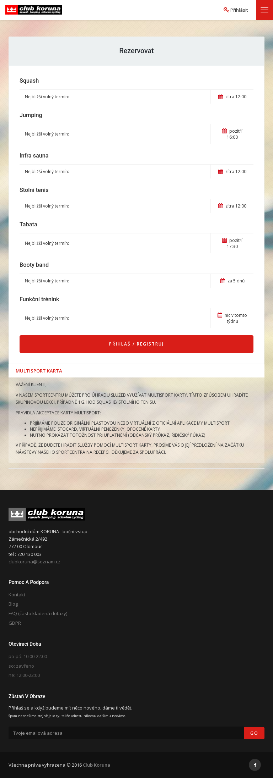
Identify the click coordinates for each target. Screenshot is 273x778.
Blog (13, 604)
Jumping (31, 115)
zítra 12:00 (232, 97)
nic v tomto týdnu (232, 318)
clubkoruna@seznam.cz (34, 561)
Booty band (34, 264)
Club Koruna (96, 765)
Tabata (28, 224)
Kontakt (17, 594)
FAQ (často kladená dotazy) (38, 613)
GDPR (15, 623)
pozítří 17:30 (232, 243)
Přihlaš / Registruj (136, 344)
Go (254, 733)
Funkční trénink (39, 299)
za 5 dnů (232, 281)
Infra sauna (34, 155)
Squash (29, 80)
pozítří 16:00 (232, 134)
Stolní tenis (34, 190)
